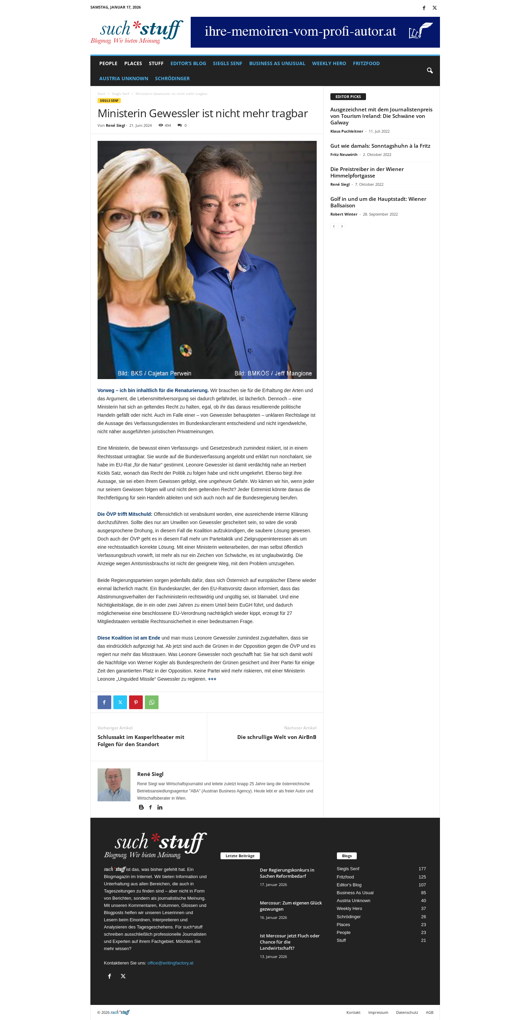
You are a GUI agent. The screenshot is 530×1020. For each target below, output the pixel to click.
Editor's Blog (349, 884)
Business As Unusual (277, 63)
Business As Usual (355, 892)
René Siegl (115, 125)
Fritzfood (366, 63)
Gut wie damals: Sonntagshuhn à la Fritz (380, 145)
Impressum (378, 1012)
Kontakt (353, 1012)
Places (133, 63)
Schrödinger (172, 78)
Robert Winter (343, 214)
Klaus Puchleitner (346, 131)
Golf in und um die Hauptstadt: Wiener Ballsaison (378, 202)
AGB (429, 1012)
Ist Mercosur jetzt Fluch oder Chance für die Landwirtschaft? (290, 942)
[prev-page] (333, 226)
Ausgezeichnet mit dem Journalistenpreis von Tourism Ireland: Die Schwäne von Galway (381, 116)
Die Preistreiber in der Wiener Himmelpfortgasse (367, 172)
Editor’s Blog (188, 63)
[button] (429, 70)
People (108, 63)
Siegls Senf (227, 63)
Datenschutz (407, 1012)
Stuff (156, 63)
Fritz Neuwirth (343, 154)
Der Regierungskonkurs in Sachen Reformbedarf (287, 873)
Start (101, 93)
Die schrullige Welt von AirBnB (276, 736)
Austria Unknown (123, 78)
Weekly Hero (329, 63)
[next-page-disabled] (342, 226)
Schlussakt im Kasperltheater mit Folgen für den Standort (141, 740)
